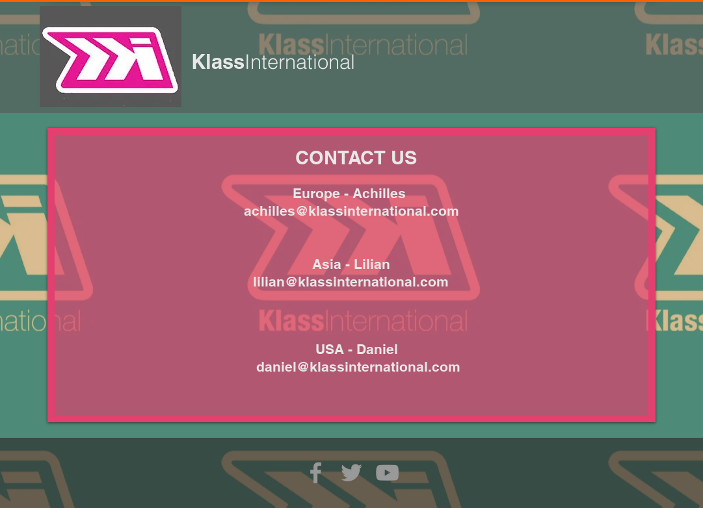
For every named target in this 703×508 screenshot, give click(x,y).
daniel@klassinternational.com (358, 367)
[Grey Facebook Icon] (316, 473)
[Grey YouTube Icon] (387, 473)
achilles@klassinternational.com (351, 211)
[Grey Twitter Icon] (351, 473)
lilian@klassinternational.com (351, 281)
